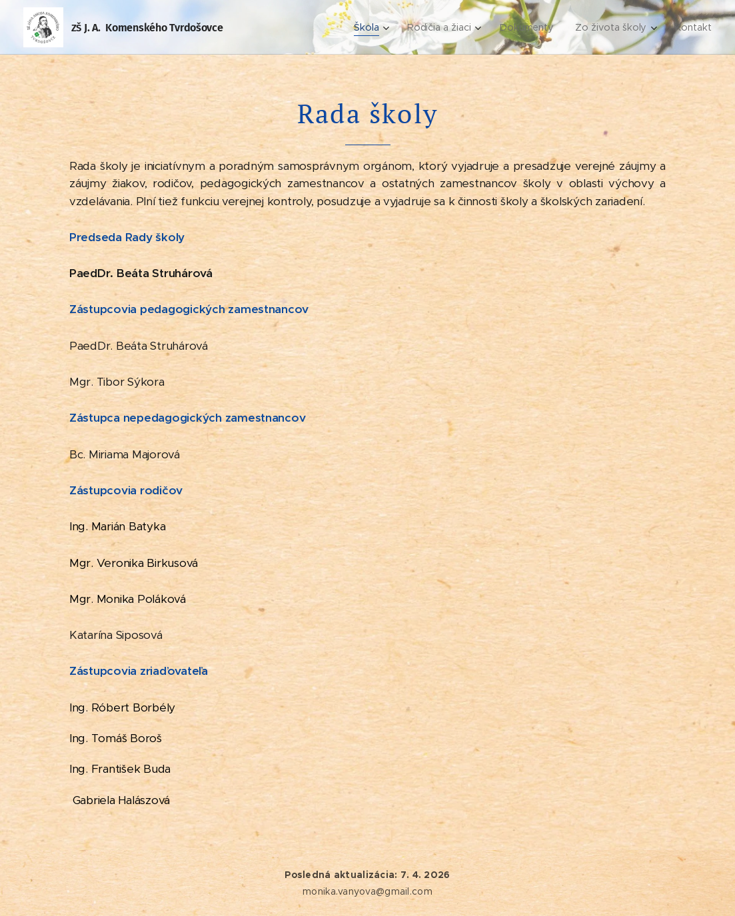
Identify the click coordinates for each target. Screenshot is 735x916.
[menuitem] (373, 27)
